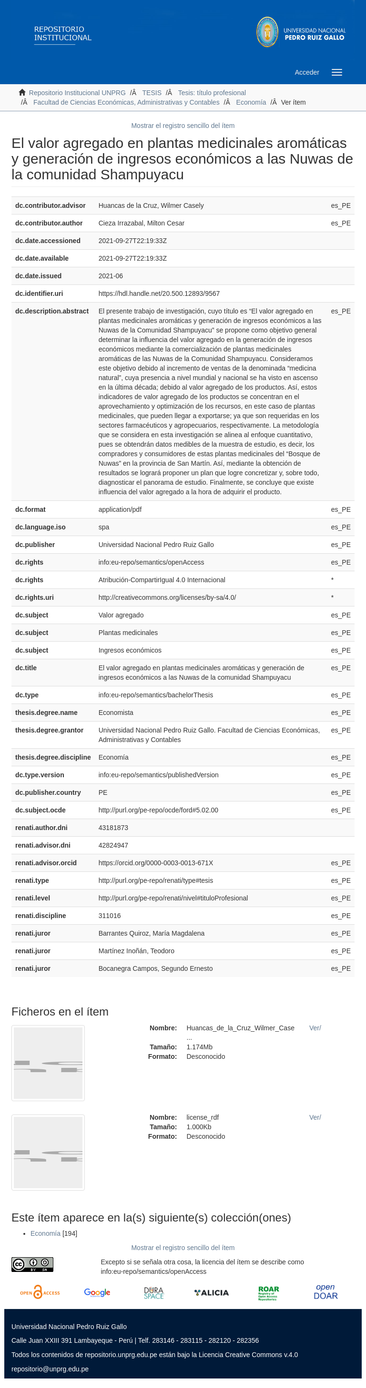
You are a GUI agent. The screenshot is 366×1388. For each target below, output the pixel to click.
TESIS (152, 93)
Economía (251, 102)
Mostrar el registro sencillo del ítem (182, 125)
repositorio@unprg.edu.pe (50, 1369)
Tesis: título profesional (212, 93)
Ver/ (315, 1028)
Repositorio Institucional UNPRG (77, 93)
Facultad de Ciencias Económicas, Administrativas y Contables (126, 102)
